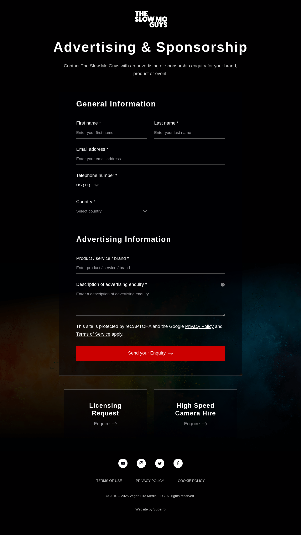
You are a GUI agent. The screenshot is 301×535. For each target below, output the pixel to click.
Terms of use (109, 481)
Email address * (92, 149)
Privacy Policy (199, 326)
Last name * (166, 123)
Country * (85, 201)
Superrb (159, 509)
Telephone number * (96, 175)
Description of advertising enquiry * (111, 284)
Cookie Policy (191, 481)
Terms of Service (93, 334)
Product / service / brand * (102, 258)
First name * (88, 123)
